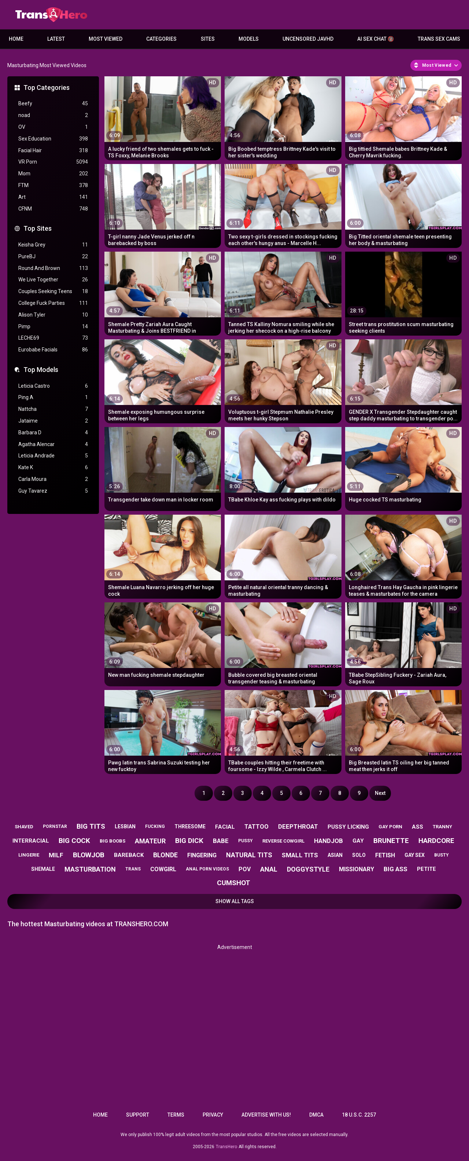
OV (53, 127)
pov (245, 869)
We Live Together (53, 280)
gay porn (390, 826)
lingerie (28, 855)
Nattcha (53, 409)
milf (56, 855)
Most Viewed (105, 39)
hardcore (436, 840)
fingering (202, 855)
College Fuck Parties (53, 303)
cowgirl (163, 869)
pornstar (55, 826)
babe (221, 840)
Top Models (40, 369)
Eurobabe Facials (53, 350)
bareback (129, 855)
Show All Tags (234, 901)
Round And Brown (53, 268)
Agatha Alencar (53, 444)
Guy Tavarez (53, 491)
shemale (43, 869)
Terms (175, 1115)
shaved (24, 826)
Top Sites (37, 228)
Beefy (53, 104)
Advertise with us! (266, 1115)
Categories (161, 39)
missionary (356, 869)
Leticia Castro (53, 386)
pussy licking (348, 827)
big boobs (112, 841)
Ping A (53, 397)
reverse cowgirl (283, 841)
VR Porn (53, 162)
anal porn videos (207, 869)
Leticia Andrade (53, 456)
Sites (208, 39)
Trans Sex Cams (439, 39)
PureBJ (53, 256)
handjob (328, 840)
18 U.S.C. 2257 (359, 1115)
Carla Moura (53, 479)
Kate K (53, 467)
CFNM (53, 209)
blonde (165, 855)
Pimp (53, 327)
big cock (74, 840)
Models (249, 39)
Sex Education (53, 139)
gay (358, 840)
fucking (155, 826)
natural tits (249, 855)
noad (53, 115)
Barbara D (53, 433)
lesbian (125, 826)
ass (417, 827)
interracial (30, 840)
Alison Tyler (53, 315)
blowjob (88, 855)
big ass (395, 869)
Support (137, 1115)
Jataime (53, 421)
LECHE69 (53, 338)
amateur (150, 841)
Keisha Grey (53, 245)
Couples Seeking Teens (53, 291)
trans (133, 869)
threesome (190, 826)
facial (225, 827)
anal (268, 869)
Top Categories (46, 87)
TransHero (226, 1146)
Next (380, 793)
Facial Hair (53, 150)
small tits (300, 855)
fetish (385, 855)
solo (359, 855)
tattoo (256, 826)
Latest (56, 39)
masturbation (90, 869)
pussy (245, 840)
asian (335, 855)
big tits (91, 826)
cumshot (233, 883)
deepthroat (298, 826)
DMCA (316, 1115)
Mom (53, 174)
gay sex (415, 855)
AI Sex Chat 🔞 (375, 39)
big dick (189, 840)
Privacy (213, 1115)
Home (16, 39)
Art (53, 197)
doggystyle (308, 869)
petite (426, 869)
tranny (442, 826)
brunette (391, 840)
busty (441, 855)
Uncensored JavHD (307, 39)
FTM (53, 185)
